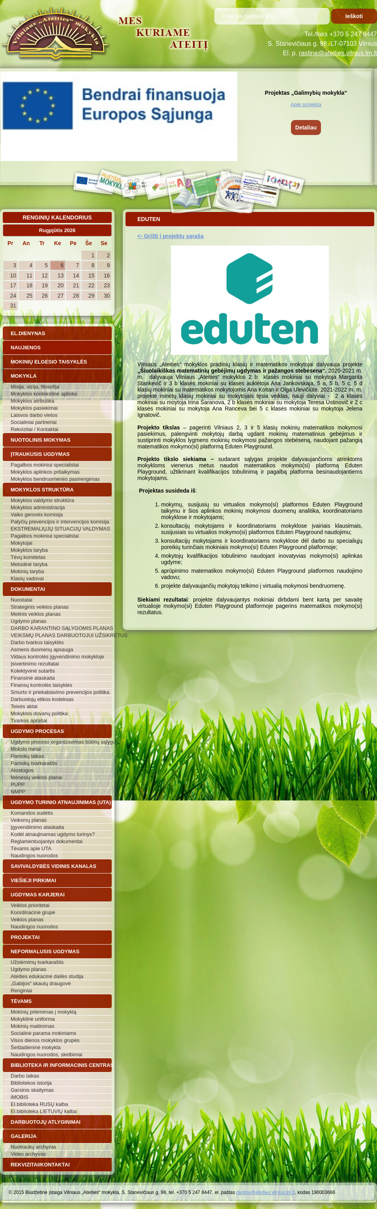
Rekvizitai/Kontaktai (40, 1165)
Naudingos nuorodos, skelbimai (46, 1054)
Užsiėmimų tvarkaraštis (37, 962)
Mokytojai (21, 543)
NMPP (18, 792)
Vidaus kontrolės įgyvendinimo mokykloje (57, 657)
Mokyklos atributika (32, 401)
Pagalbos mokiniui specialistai (45, 465)
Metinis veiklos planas (35, 614)
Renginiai (21, 990)
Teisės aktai (24, 706)
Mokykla (24, 376)
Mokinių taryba (27, 571)
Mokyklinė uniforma (33, 1019)
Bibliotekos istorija (31, 1083)
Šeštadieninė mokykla (35, 1047)
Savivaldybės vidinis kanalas (53, 866)
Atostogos (22, 770)
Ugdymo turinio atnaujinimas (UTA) (61, 802)
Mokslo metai (26, 749)
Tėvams (21, 1001)
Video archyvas (28, 1154)
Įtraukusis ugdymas (40, 454)
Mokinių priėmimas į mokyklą (43, 1012)
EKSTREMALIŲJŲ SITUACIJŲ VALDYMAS (60, 529)
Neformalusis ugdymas (45, 951)
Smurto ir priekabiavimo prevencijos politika (60, 692)
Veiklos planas (27, 919)
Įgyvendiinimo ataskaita (37, 827)
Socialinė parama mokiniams (43, 1033)
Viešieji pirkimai (33, 880)
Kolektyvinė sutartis (33, 671)
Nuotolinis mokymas (40, 440)
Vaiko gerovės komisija (37, 514)
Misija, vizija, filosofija (35, 387)
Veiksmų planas (29, 820)
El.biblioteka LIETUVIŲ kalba (44, 1111)
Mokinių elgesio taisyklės (49, 362)
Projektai (25, 937)
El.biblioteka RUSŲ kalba (39, 1104)
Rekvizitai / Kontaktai (34, 429)
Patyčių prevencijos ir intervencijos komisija (60, 522)
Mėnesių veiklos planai (36, 777)
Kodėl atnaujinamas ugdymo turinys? (53, 834)
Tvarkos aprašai (29, 721)
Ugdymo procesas (37, 731)
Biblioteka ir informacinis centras (61, 1065)
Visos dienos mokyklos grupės (45, 1040)
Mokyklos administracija (38, 507)
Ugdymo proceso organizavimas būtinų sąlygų (61, 742)
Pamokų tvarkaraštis (34, 763)
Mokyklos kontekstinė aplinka (44, 394)
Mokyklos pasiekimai (34, 408)
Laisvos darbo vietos (34, 415)
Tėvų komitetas (28, 557)
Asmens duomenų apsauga (42, 649)
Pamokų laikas (27, 756)
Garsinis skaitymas (32, 1090)
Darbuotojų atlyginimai (46, 1122)
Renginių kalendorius (57, 217)
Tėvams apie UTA (31, 848)
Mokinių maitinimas (32, 1026)
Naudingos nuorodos (34, 855)
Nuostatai (21, 600)
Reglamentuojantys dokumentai (47, 841)
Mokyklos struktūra (42, 490)
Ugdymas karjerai (38, 895)
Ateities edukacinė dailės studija (47, 976)
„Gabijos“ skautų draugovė (41, 983)
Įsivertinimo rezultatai (35, 664)
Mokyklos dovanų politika (39, 713)
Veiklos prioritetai (30, 905)
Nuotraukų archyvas (33, 1147)
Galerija (24, 1136)
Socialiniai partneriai (33, 422)
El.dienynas (28, 333)
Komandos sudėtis (32, 813)
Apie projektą (306, 104)
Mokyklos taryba (29, 550)
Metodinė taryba (29, 564)
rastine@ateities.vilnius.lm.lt (338, 53)
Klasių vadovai (27, 578)
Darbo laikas (25, 1076)
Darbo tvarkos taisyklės (37, 642)
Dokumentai (28, 589)
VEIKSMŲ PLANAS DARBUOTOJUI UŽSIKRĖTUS (61, 635)
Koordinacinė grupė (33, 912)
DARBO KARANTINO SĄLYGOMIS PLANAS (61, 628)
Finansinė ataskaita (33, 678)
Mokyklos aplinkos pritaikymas (45, 472)
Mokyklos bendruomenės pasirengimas (55, 479)
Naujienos (26, 348)
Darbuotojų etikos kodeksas (42, 699)
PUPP (17, 784)
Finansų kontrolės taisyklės (41, 685)
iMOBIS (19, 1097)
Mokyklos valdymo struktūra (42, 500)
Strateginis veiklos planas (40, 607)
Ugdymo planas (28, 621)
